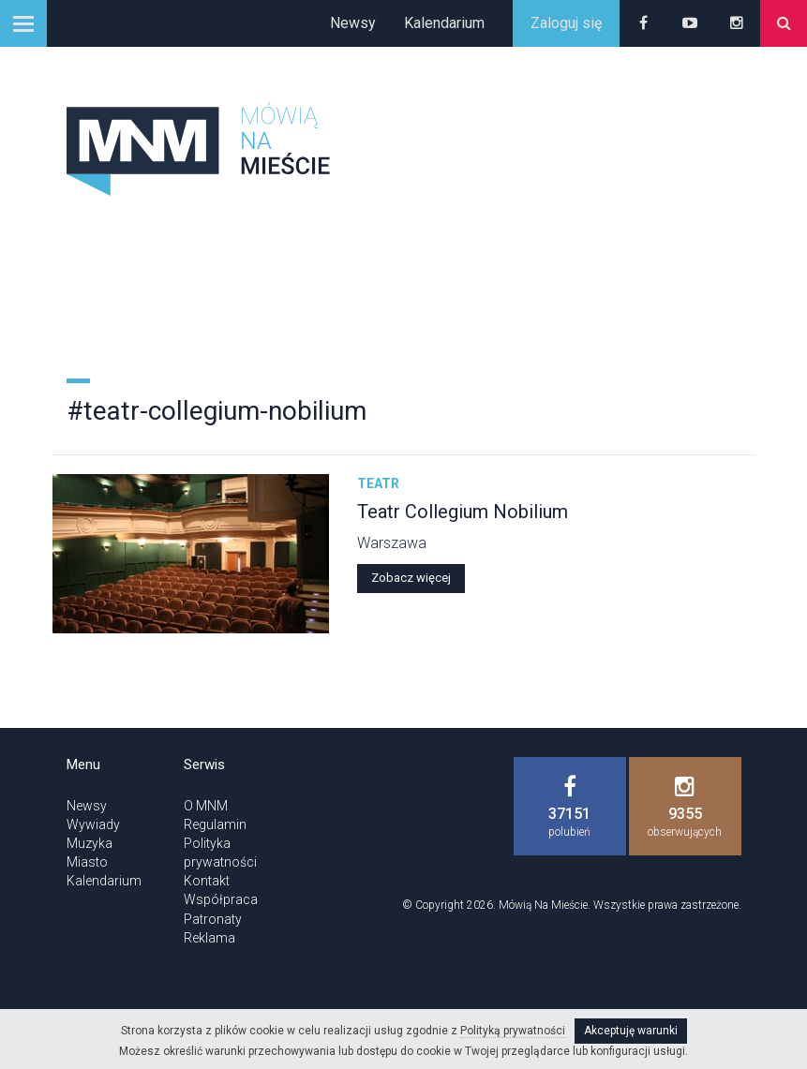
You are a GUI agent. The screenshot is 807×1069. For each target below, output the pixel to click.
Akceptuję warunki (631, 1030)
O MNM (206, 805)
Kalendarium (444, 23)
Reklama (209, 937)
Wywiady (93, 824)
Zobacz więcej (411, 578)
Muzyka (89, 843)
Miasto (87, 861)
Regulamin (215, 824)
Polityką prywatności (512, 1030)
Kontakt (207, 880)
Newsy (353, 23)
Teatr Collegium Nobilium (462, 511)
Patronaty (213, 919)
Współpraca (221, 899)
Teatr (378, 483)
